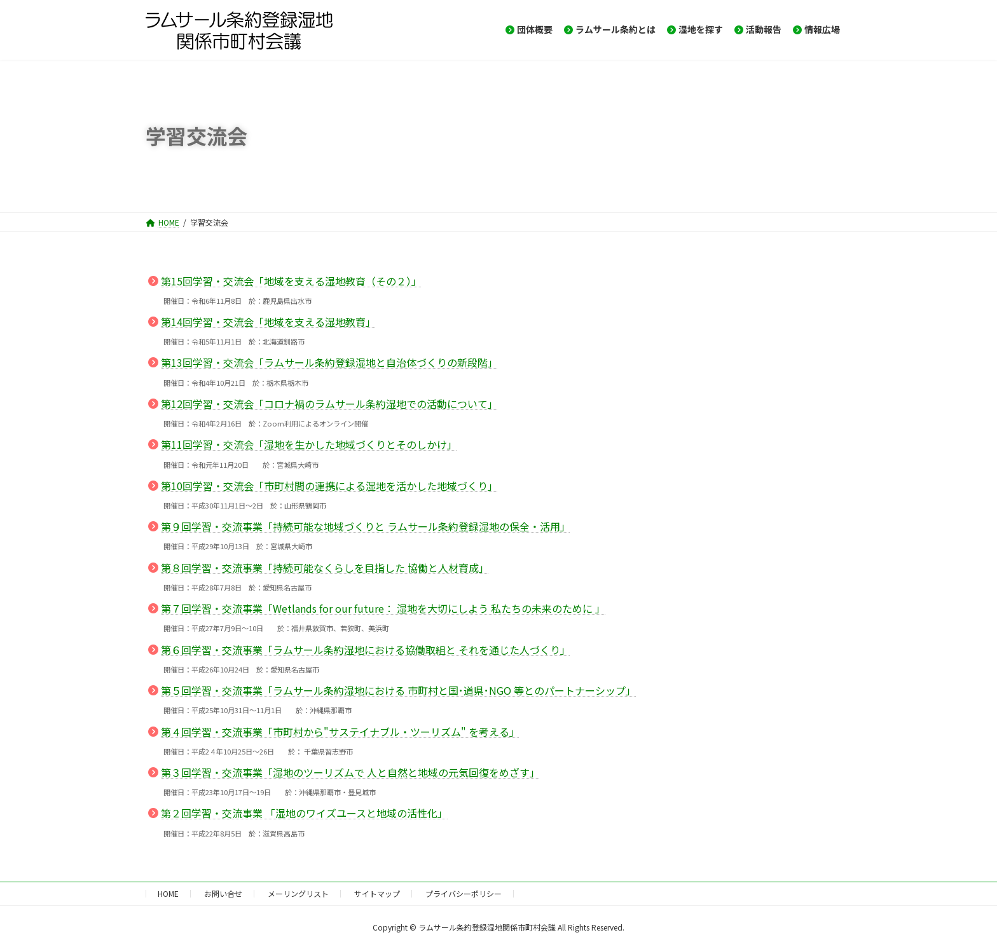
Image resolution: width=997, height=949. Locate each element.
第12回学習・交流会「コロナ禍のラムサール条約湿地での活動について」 (329, 403)
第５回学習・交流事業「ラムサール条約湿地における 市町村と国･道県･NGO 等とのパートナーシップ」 (398, 690)
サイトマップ (377, 893)
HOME (168, 893)
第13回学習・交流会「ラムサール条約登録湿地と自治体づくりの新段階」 (329, 362)
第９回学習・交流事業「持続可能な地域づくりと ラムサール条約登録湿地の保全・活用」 (365, 526)
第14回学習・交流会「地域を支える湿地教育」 (268, 321)
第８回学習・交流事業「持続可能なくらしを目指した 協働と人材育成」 (325, 567)
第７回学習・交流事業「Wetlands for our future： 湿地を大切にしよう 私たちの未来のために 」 (383, 608)
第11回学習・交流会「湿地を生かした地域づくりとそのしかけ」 (309, 444)
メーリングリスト (298, 893)
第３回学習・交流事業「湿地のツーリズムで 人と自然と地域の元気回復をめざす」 (350, 772)
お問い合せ (223, 893)
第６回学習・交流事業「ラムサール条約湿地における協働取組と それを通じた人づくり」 (365, 649)
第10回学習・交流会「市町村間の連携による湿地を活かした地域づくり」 (329, 485)
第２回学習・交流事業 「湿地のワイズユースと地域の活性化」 (304, 813)
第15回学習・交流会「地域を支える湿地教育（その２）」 (291, 281)
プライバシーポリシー (463, 893)
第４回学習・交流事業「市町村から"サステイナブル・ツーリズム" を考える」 (340, 731)
